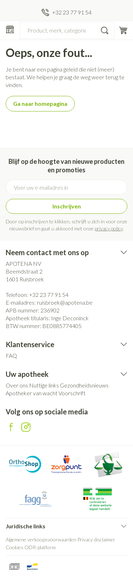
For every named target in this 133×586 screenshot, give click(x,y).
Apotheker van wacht (31, 393)
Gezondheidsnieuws (84, 385)
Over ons (17, 385)
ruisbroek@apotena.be (65, 302)
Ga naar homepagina (40, 103)
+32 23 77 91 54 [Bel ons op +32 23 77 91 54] (48, 294)
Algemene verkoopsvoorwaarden (41, 539)
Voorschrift (72, 393)
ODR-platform (40, 547)
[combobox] (67, 30)
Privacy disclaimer (96, 539)
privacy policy (109, 228)
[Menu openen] (10, 29)
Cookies (14, 547)
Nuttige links (44, 385)
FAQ (11, 355)
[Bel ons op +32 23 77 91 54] (66, 12)
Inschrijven (66, 206)
